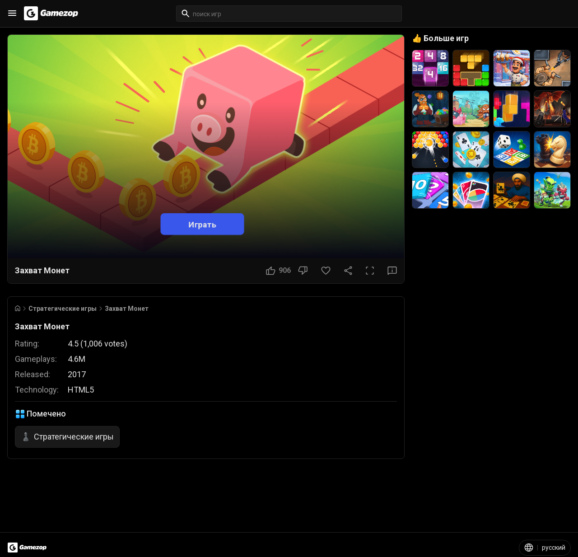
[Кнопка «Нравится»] (278, 271)
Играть (202, 224)
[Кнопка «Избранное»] (326, 271)
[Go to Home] (17, 308)
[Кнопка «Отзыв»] (392, 271)
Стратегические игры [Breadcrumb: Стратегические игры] (62, 308)
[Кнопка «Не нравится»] (303, 271)
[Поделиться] (348, 271)
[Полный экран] (369, 270)
